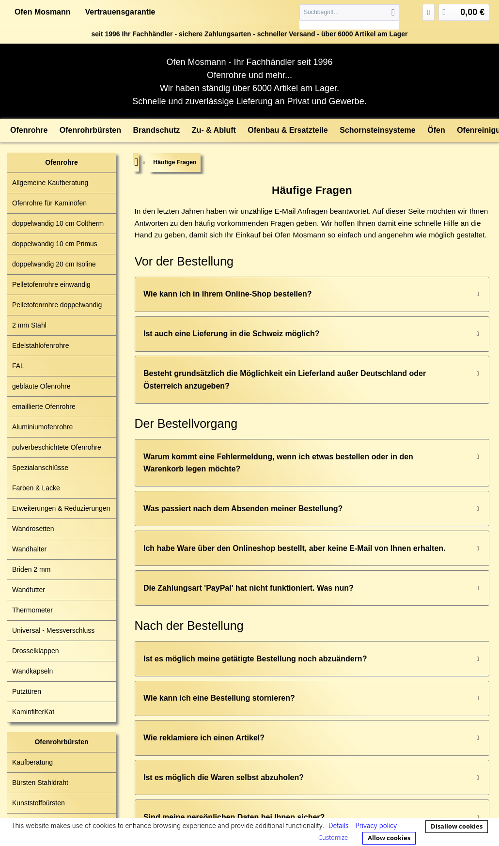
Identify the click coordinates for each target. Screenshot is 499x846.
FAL (18, 366)
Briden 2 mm (31, 569)
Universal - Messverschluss (53, 630)
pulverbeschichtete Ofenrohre (56, 447)
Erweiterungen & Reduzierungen (61, 508)
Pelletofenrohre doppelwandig (57, 305)
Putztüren (26, 691)
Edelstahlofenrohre (40, 345)
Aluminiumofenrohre (42, 427)
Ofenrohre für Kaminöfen (49, 203)
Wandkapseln (32, 671)
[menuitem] (349, 17)
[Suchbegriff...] (349, 12)
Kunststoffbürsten (38, 803)
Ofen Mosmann (43, 12)
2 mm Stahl (29, 325)
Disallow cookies (457, 826)
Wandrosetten (33, 529)
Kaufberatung (32, 762)
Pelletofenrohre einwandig (51, 284)
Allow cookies (389, 837)
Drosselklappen (35, 651)
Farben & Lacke (36, 488)
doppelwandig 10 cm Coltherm (58, 223)
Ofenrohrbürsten (61, 742)
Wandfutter (28, 590)
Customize (333, 837)
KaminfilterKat (33, 712)
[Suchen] (393, 12)
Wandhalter (29, 549)
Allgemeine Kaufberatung (50, 183)
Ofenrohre (61, 162)
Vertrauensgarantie (120, 12)
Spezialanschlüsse (40, 467)
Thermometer (32, 610)
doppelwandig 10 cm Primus (54, 244)
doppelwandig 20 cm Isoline (54, 264)
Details (338, 826)
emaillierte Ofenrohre (44, 406)
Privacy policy (376, 826)
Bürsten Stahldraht (40, 782)
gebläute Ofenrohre (41, 386)
